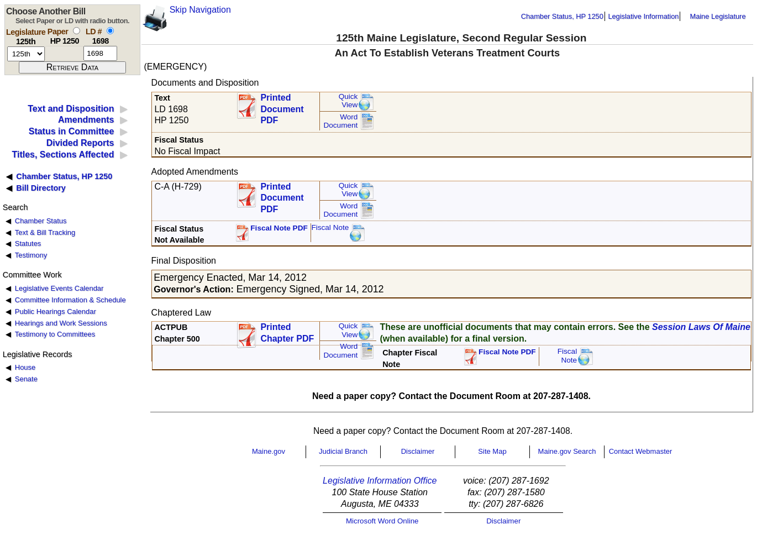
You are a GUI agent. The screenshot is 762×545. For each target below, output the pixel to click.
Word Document (340, 121)
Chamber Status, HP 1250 (562, 16)
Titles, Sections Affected (63, 154)
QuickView (348, 100)
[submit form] (72, 67)
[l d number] (100, 53)
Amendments (86, 119)
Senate (26, 379)
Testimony (31, 255)
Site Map (492, 451)
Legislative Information (643, 16)
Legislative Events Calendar (59, 288)
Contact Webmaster (640, 451)
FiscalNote (567, 355)
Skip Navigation (200, 9)
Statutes (28, 243)
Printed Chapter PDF (287, 332)
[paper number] (64, 53)
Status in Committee (71, 131)
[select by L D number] (110, 30)
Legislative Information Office (380, 480)
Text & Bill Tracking (45, 232)
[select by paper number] (76, 30)
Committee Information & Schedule (70, 300)
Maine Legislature (717, 16)
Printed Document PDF (281, 106)
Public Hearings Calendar (55, 311)
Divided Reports (80, 143)
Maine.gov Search (567, 451)
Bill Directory (41, 188)
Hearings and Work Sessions (61, 323)
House (25, 367)
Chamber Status (41, 221)
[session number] (26, 53)
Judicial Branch (343, 451)
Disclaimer (418, 451)
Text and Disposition (71, 108)
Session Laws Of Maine (701, 327)
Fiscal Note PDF (279, 228)
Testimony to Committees (55, 334)
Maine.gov (268, 451)
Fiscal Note (330, 227)
